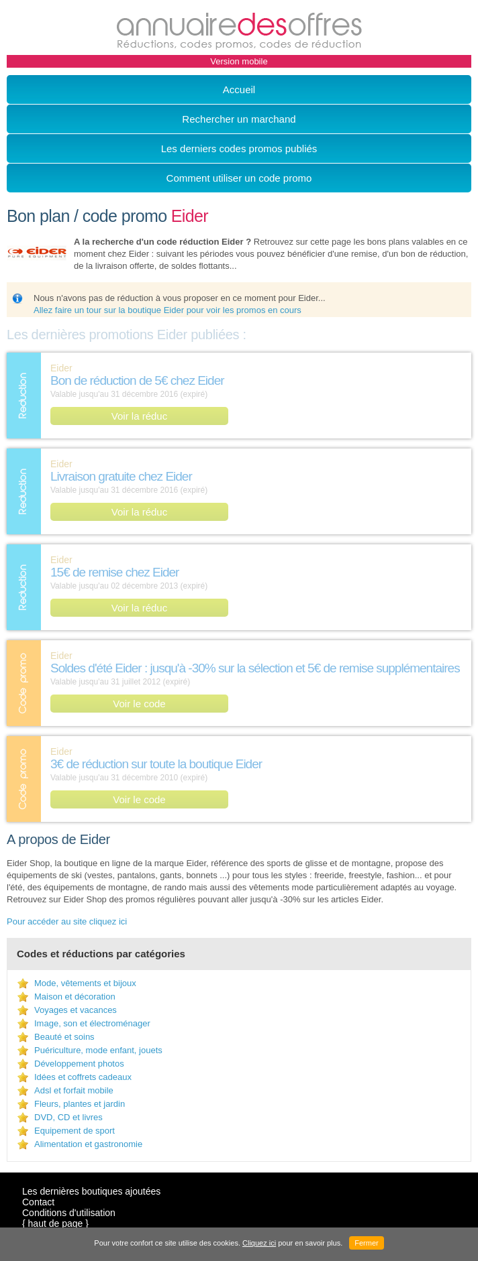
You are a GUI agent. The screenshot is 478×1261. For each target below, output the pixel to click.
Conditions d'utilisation (68, 1212)
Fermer (366, 1243)
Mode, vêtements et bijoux (85, 983)
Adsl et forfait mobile (73, 1090)
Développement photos (79, 1064)
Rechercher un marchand (238, 119)
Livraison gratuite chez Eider (121, 476)
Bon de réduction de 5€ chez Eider (137, 380)
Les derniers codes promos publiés (239, 148)
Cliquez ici (259, 1243)
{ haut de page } (55, 1223)
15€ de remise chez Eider (114, 572)
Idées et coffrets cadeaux (83, 1077)
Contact (38, 1202)
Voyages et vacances (75, 1010)
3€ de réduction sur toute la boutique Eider (156, 764)
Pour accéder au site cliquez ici (67, 921)
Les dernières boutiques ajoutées (91, 1191)
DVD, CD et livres (68, 1117)
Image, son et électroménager (92, 1023)
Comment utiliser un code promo (239, 178)
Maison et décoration (74, 997)
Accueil (239, 89)
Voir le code (139, 703)
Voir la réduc (139, 416)
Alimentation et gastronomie (88, 1144)
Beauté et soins (64, 1037)
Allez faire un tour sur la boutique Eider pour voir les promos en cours (167, 310)
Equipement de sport (74, 1131)
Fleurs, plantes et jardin (79, 1104)
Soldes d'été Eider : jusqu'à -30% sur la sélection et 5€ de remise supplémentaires (255, 668)
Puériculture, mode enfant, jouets (98, 1050)
